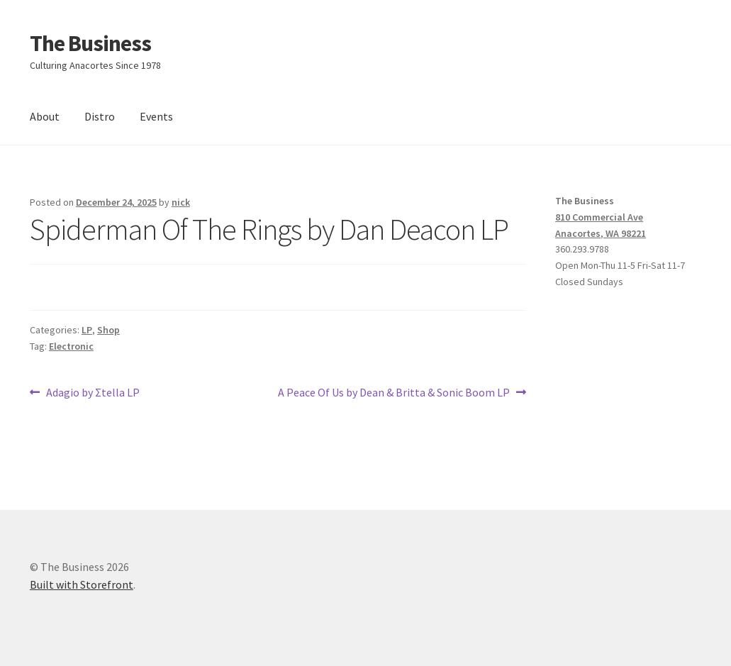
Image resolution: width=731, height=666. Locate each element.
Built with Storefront (81, 584)
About (45, 116)
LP (87, 329)
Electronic (71, 346)
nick (181, 202)
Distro (99, 116)
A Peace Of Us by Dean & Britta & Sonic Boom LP (394, 393)
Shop (108, 329)
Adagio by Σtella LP (92, 393)
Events (156, 116)
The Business (90, 43)
